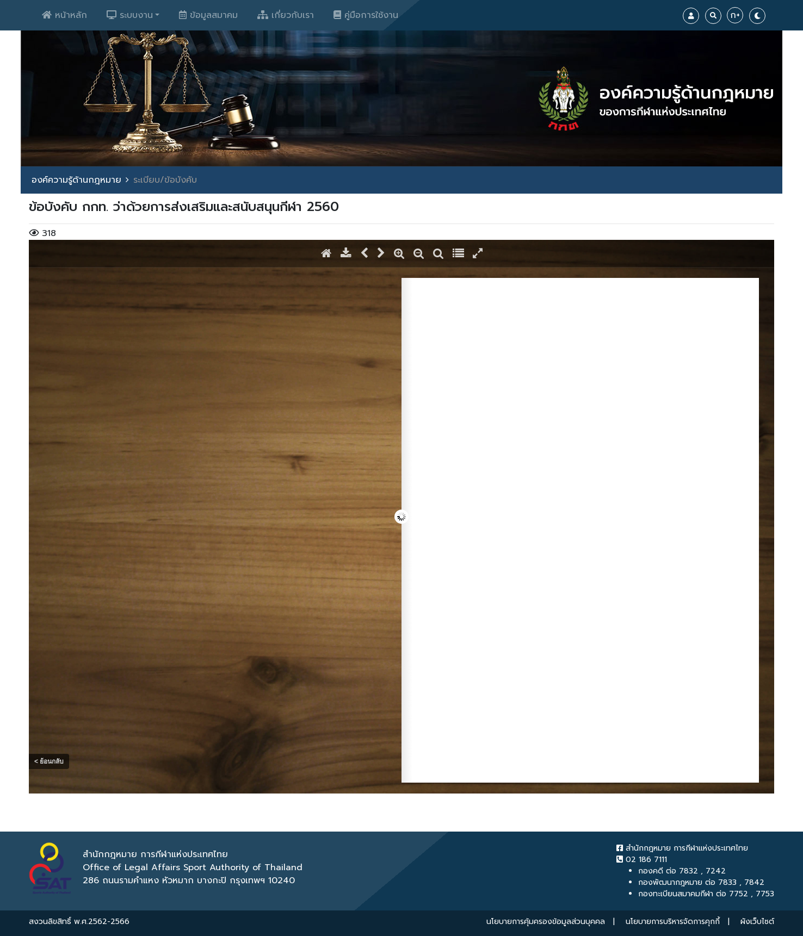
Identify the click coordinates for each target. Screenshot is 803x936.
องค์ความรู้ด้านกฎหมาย (76, 180)
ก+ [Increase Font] (735, 15)
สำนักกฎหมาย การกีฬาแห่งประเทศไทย (682, 848)
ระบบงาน (130, 15)
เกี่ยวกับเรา (285, 15)
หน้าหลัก (64, 15)
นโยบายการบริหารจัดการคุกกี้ (673, 921)
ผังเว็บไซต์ (757, 921)
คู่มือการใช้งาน (365, 15)
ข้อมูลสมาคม (208, 15)
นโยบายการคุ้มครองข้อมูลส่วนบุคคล (545, 921)
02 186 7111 (641, 859)
